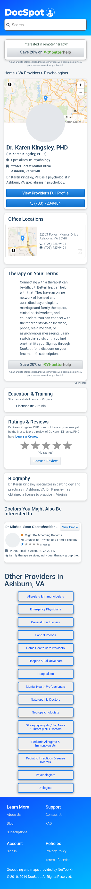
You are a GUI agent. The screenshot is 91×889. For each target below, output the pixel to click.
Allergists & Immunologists (45, 596)
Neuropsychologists (45, 712)
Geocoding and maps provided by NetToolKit (40, 869)
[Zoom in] (80, 84)
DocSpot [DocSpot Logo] (28, 12)
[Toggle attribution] (10, 84)
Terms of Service (58, 860)
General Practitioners (45, 622)
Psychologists (56, 73)
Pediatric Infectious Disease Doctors (45, 760)
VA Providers (29, 73)
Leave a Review (26, 436)
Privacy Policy (56, 851)
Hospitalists (45, 674)
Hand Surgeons (45, 635)
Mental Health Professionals (45, 686)
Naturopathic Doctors (45, 699)
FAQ (49, 823)
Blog (10, 823)
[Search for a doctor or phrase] (45, 25)
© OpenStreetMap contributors (49, 84)
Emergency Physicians (45, 609)
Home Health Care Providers (45, 648)
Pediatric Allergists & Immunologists (45, 743)
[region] (45, 101)
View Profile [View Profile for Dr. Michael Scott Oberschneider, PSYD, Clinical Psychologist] (70, 527)
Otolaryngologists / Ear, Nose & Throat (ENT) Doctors (45, 727)
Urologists (45, 788)
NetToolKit (20, 84)
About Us (14, 815)
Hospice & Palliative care (46, 661)
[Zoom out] (80, 92)
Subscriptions (17, 832)
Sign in (12, 851)
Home (9, 73)
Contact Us (54, 815)
